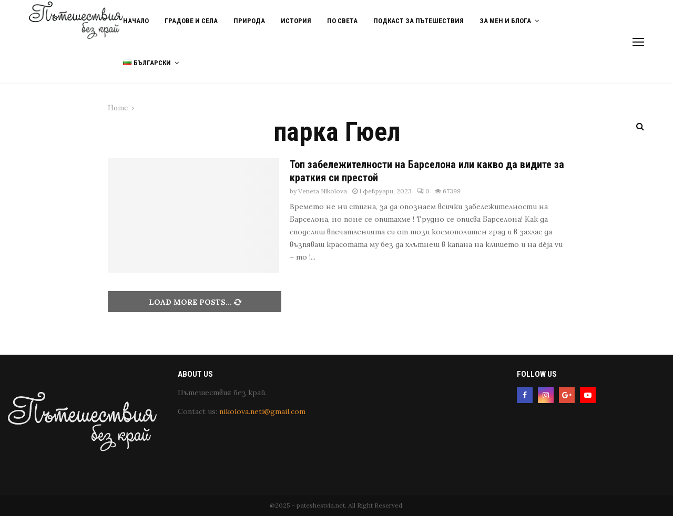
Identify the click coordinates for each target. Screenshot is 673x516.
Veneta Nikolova (322, 191)
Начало (136, 21)
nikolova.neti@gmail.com (262, 411)
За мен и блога (505, 21)
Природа (249, 21)
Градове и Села (191, 21)
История (296, 21)
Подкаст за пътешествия (418, 21)
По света (342, 21)
